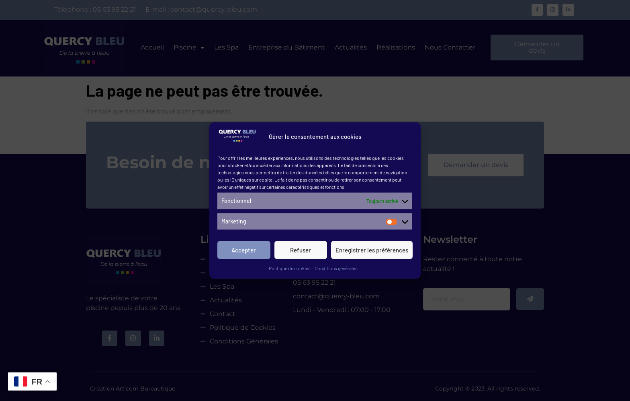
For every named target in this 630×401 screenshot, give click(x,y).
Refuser (300, 251)
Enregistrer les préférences (371, 251)
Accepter (243, 251)
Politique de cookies (290, 269)
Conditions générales (336, 269)
